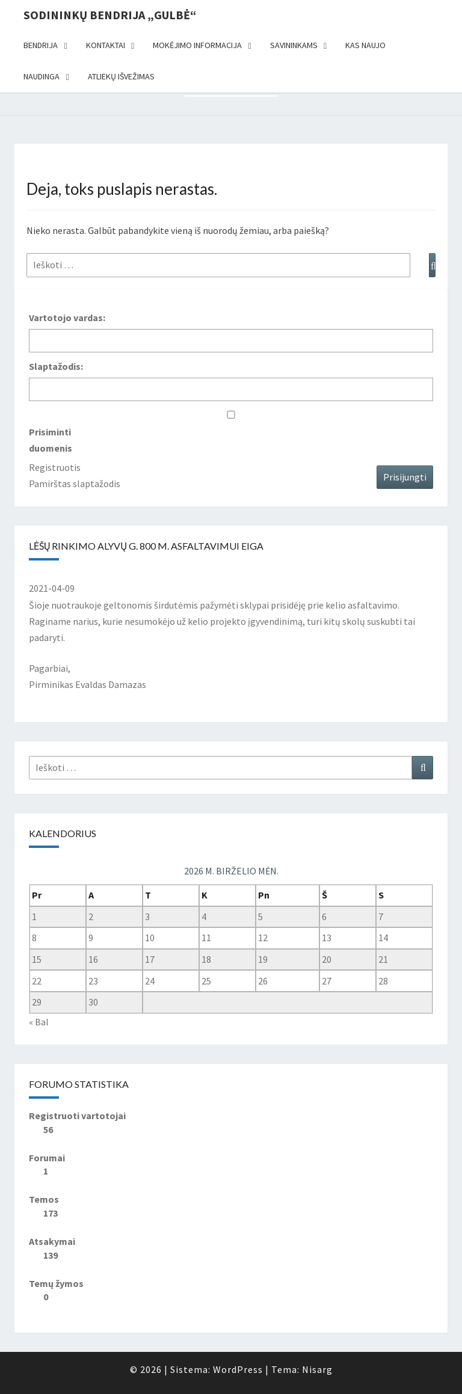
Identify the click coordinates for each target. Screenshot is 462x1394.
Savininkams (294, 45)
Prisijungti (405, 477)
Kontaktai (105, 45)
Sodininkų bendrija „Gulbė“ (109, 14)
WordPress (238, 1369)
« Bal (39, 1022)
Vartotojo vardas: (67, 318)
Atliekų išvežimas (121, 76)
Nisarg (317, 1369)
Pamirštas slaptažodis (74, 483)
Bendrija (40, 45)
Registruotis (55, 467)
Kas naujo (365, 45)
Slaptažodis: (56, 366)
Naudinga (41, 76)
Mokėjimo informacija (197, 45)
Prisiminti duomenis (50, 440)
